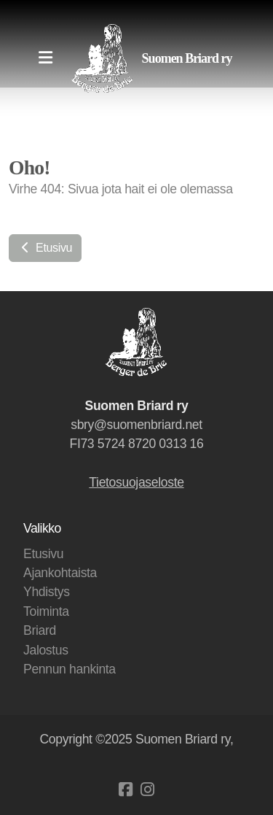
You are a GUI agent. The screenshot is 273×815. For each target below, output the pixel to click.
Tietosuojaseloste (136, 482)
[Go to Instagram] (148, 789)
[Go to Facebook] (126, 789)
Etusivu (45, 248)
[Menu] (45, 58)
